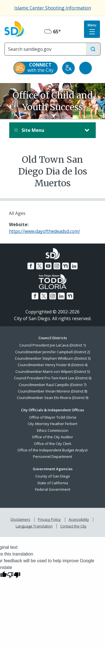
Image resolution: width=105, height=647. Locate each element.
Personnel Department (52, 456)
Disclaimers (20, 519)
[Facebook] (30, 266)
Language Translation (34, 526)
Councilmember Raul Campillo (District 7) (52, 384)
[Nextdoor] (65, 266)
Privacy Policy (49, 519)
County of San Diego (52, 476)
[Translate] (68, 68)
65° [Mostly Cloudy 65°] (52, 31)
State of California (52, 482)
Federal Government (52, 489)
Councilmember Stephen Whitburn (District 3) (52, 358)
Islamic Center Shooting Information (52, 8)
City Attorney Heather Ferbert (52, 423)
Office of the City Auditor (52, 436)
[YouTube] (48, 266)
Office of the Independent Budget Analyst (52, 450)
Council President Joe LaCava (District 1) (52, 345)
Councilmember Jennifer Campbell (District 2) (52, 351)
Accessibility (79, 519)
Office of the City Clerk (52, 443)
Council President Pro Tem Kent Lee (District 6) (52, 377)
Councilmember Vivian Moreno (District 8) (52, 391)
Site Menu (47, 130)
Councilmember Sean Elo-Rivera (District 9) (52, 397)
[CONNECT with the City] (35, 68)
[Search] (45, 49)
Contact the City (73, 526)
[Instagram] (56, 266)
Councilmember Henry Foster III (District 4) (52, 364)
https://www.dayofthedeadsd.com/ (44, 231)
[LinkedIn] (74, 266)
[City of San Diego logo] (14, 28)
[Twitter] (39, 266)
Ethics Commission (52, 430)
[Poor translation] (13, 574)
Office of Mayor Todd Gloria (52, 417)
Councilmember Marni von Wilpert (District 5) (52, 371)
